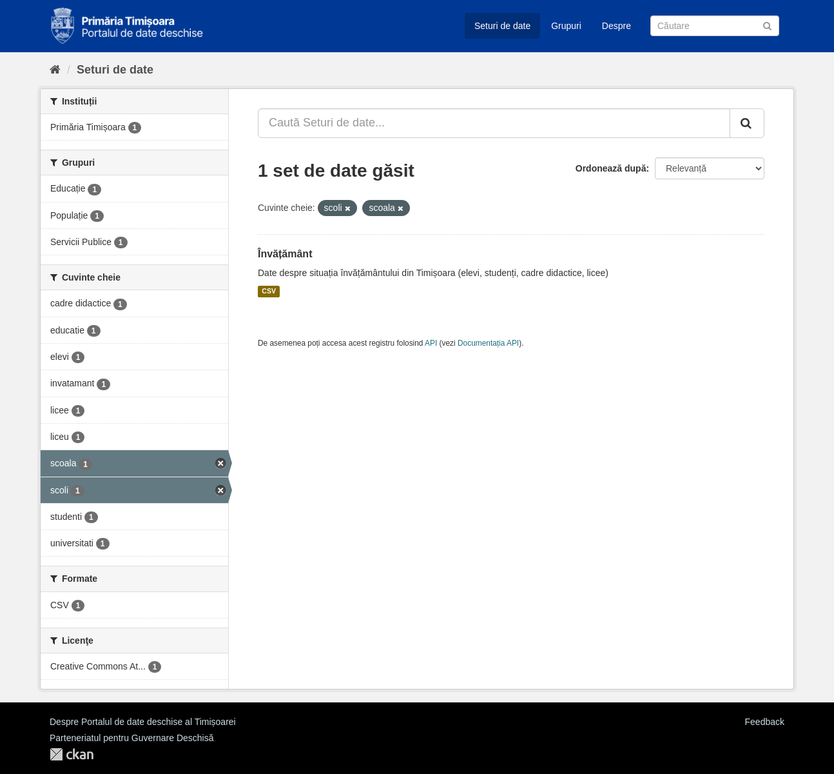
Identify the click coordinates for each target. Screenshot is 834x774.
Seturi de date (502, 26)
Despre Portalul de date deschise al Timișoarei (143, 722)
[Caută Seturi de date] (714, 25)
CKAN (71, 754)
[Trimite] (767, 24)
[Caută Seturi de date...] (494, 123)
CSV (269, 291)
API (431, 343)
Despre (616, 26)
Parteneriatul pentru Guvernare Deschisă (131, 738)
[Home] (55, 69)
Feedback (764, 722)
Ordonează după (611, 168)
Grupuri (566, 26)
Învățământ (285, 253)
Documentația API (488, 343)
